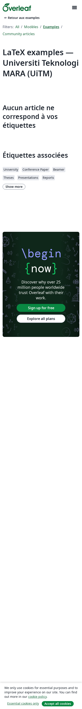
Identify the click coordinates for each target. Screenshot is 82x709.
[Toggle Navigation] (74, 7)
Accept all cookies (57, 704)
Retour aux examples (21, 18)
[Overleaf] (17, 7)
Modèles (31, 26)
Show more (14, 187)
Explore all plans (41, 318)
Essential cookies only (23, 703)
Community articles (19, 33)
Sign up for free (41, 307)
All (17, 26)
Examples (51, 26)
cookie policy (37, 696)
